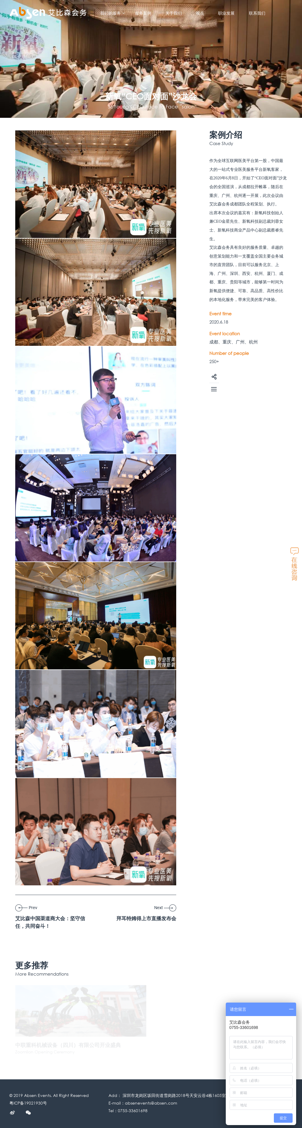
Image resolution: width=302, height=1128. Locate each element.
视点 (200, 13)
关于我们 (173, 13)
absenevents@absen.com (151, 1102)
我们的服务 (112, 13)
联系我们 (257, 13)
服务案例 (143, 13)
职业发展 (226, 13)
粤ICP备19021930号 (28, 1102)
